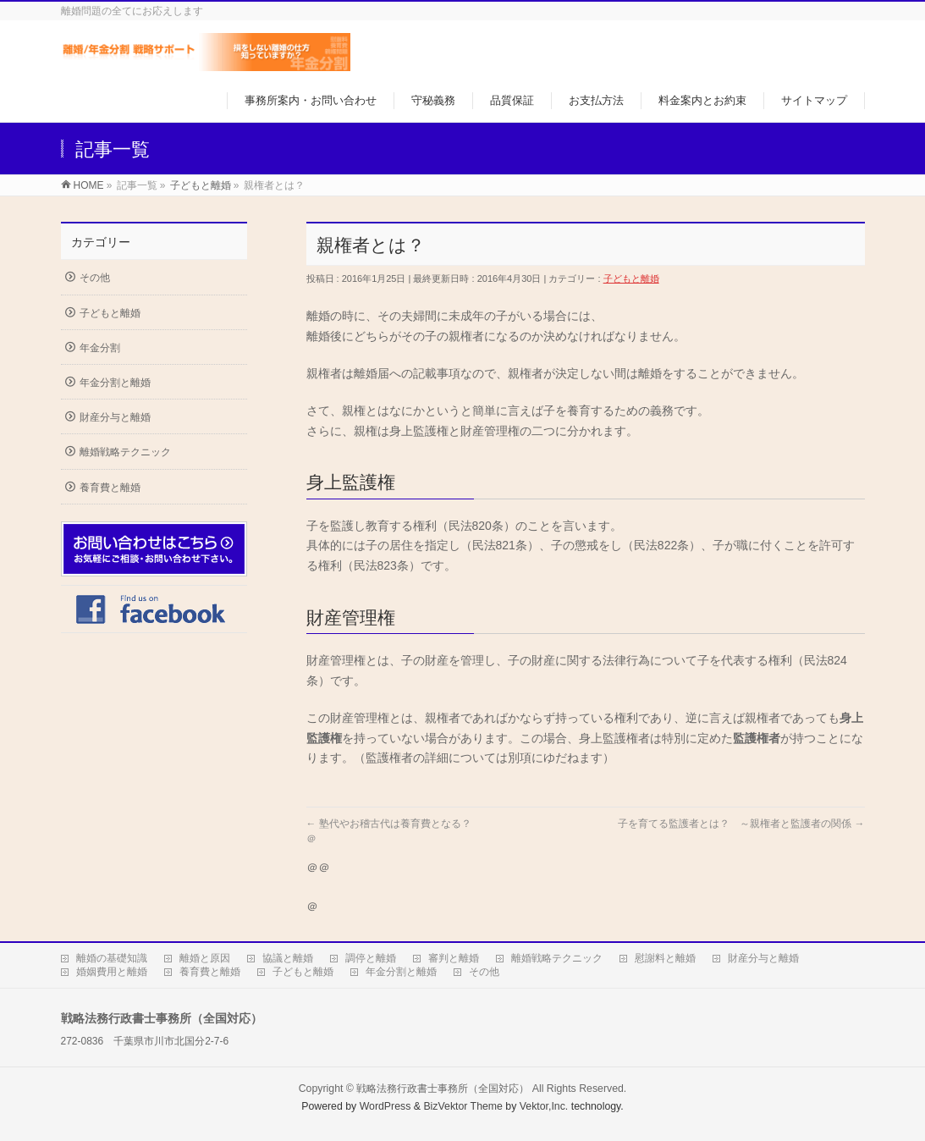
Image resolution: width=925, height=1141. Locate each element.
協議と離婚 (287, 958)
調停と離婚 (370, 958)
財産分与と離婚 (115, 417)
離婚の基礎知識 (111, 958)
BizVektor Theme (463, 1106)
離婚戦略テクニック (125, 452)
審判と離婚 (453, 958)
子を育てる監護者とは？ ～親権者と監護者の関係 (741, 824)
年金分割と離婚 (115, 383)
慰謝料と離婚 (665, 958)
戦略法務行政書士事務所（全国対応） (442, 1088)
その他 (95, 278)
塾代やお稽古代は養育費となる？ (388, 824)
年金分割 (100, 348)
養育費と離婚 (110, 487)
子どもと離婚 (631, 278)
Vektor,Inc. (544, 1106)
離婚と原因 (204, 958)
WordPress (385, 1106)
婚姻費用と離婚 (111, 972)
